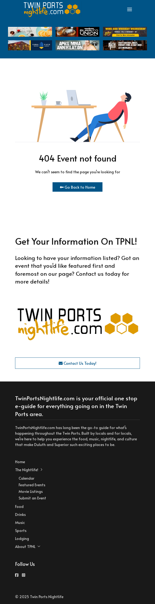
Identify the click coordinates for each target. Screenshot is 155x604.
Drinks (20, 514)
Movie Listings (31, 491)
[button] (129, 9)
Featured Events (32, 484)
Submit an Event (32, 497)
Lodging (22, 538)
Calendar (26, 478)
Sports (20, 530)
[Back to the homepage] (52, 9)
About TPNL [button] (27, 546)
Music (20, 522)
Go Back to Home (77, 187)
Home (20, 461)
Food (19, 506)
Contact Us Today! (77, 363)
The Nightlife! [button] (29, 469)
